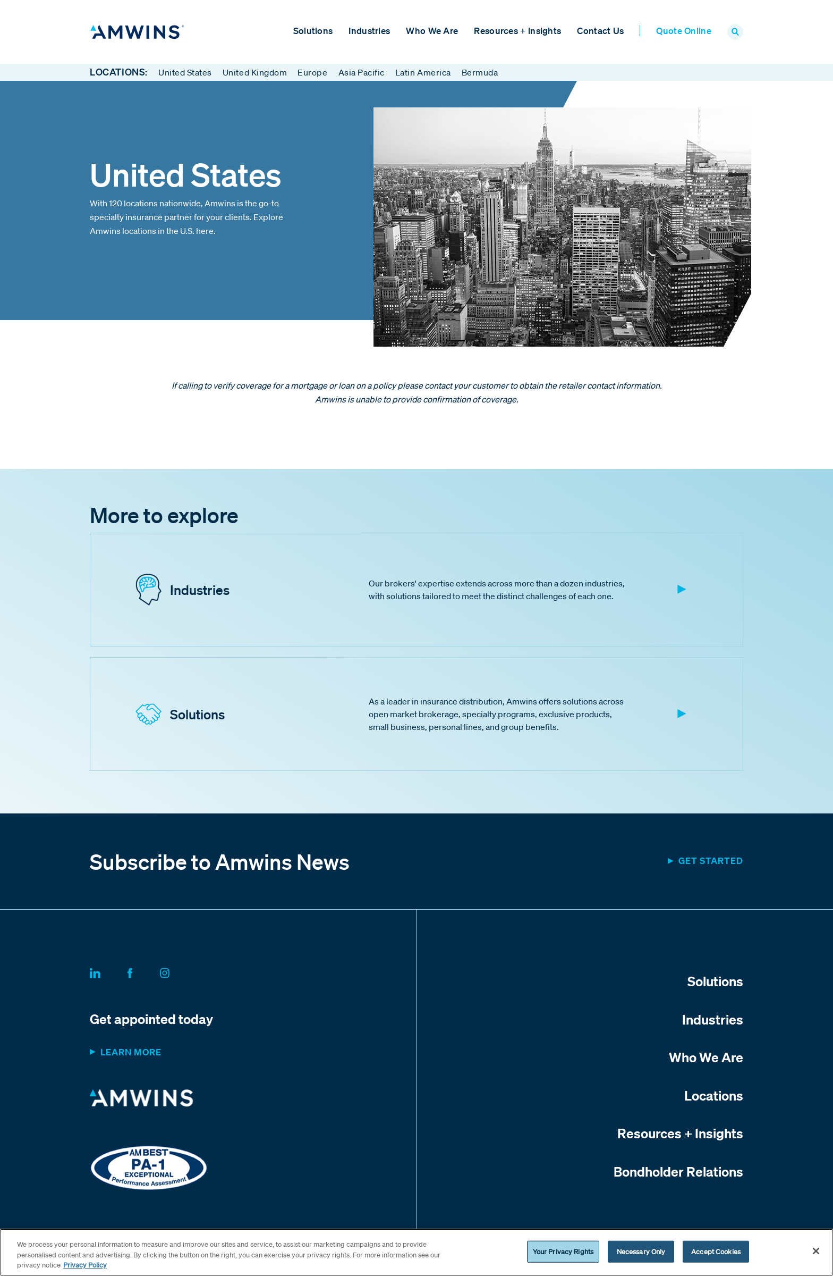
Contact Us (600, 30)
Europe (312, 72)
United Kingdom (255, 72)
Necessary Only (641, 1251)
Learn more (131, 1052)
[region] (416, 1252)
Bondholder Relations (678, 1171)
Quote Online (683, 30)
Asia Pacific (361, 72)
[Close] (816, 1251)
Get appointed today (151, 1019)
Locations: (119, 72)
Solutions (313, 30)
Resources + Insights (517, 30)
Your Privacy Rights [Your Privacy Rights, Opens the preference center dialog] (563, 1251)
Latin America (423, 72)
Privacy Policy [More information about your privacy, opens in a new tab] (85, 1265)
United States (185, 72)
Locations (713, 1095)
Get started (710, 861)
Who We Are (432, 30)
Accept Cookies (716, 1251)
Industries (369, 30)
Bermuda (480, 72)
